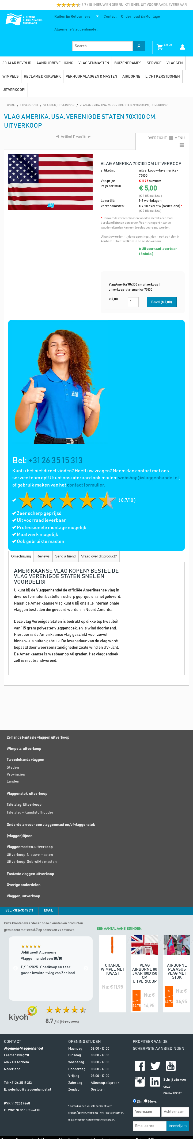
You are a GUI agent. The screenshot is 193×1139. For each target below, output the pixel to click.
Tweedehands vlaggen (25, 760)
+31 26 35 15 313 (55, 461)
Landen (13, 781)
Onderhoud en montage (140, 16)
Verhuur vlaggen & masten (91, 76)
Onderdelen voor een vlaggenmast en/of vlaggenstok (51, 825)
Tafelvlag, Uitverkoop (24, 805)
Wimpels (10, 76)
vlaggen (174, 63)
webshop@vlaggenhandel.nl (148, 478)
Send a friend (65, 556)
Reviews (43, 556)
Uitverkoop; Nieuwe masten (30, 855)
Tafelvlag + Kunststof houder (30, 812)
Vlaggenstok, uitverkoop (27, 794)
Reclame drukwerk (42, 76)
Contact (110, 16)
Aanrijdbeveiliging (54, 63)
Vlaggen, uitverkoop (23, 896)
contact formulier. (86, 485)
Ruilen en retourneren (75, 18)
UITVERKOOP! (13, 90)
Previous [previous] (15, 968)
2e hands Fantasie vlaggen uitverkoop (38, 737)
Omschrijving (21, 556)
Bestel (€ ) (161, 302)
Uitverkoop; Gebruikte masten (32, 862)
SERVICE (154, 63)
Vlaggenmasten (93, 63)
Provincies (16, 774)
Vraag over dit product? (99, 556)
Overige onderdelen (23, 885)
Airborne (131, 76)
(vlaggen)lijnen (19, 836)
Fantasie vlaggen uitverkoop (30, 874)
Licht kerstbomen (162, 76)
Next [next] (86, 968)
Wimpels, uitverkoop (24, 749)
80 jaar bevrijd (16, 63)
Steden (13, 767)
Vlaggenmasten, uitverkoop (30, 847)
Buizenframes (128, 63)
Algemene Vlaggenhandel (75, 29)
